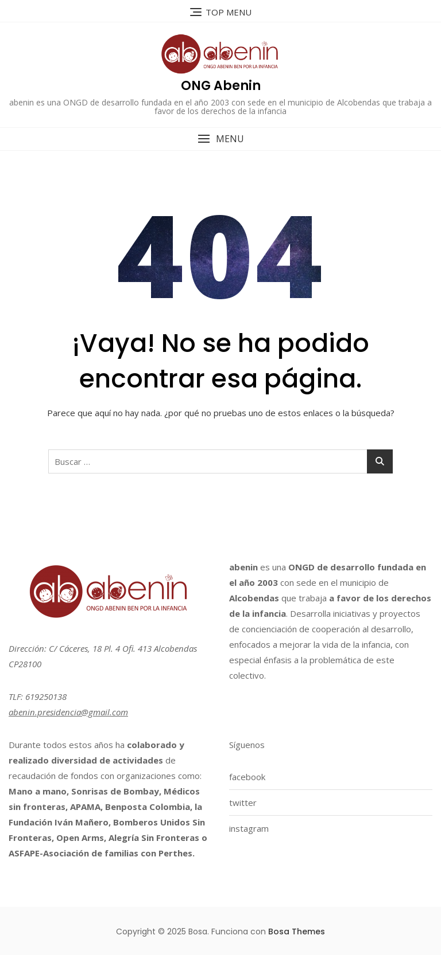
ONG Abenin (221, 86)
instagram (249, 828)
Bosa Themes (296, 931)
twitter (243, 802)
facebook (247, 776)
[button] (220, 139)
